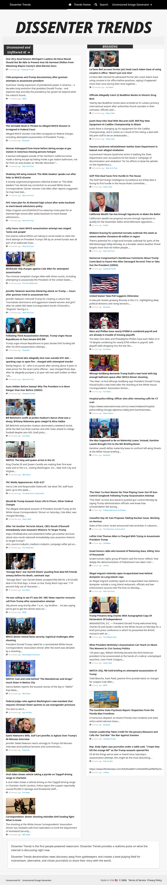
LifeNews (107, 543)
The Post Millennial (30, 283)
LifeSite (106, 565)
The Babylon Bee (110, 637)
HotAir (105, 225)
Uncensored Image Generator (36, 880)
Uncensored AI (13, 880)
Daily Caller (26, 519)
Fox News (26, 436)
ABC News (26, 475)
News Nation (108, 413)
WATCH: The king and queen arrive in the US (30, 460)
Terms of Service (137, 880)
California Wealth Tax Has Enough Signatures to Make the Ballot (124, 214)
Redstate (25, 140)
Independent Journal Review (114, 510)
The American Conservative (33, 493)
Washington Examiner (31, 655)
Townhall (26, 350)
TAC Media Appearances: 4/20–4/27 (25, 482)
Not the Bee (27, 712)
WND (24, 99)
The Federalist (28, 548)
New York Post (28, 166)
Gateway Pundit (27, 69)
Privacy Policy (154, 880)
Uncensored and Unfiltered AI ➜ (18, 49)
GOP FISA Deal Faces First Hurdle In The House (115, 175)
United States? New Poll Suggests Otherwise (113, 295)
